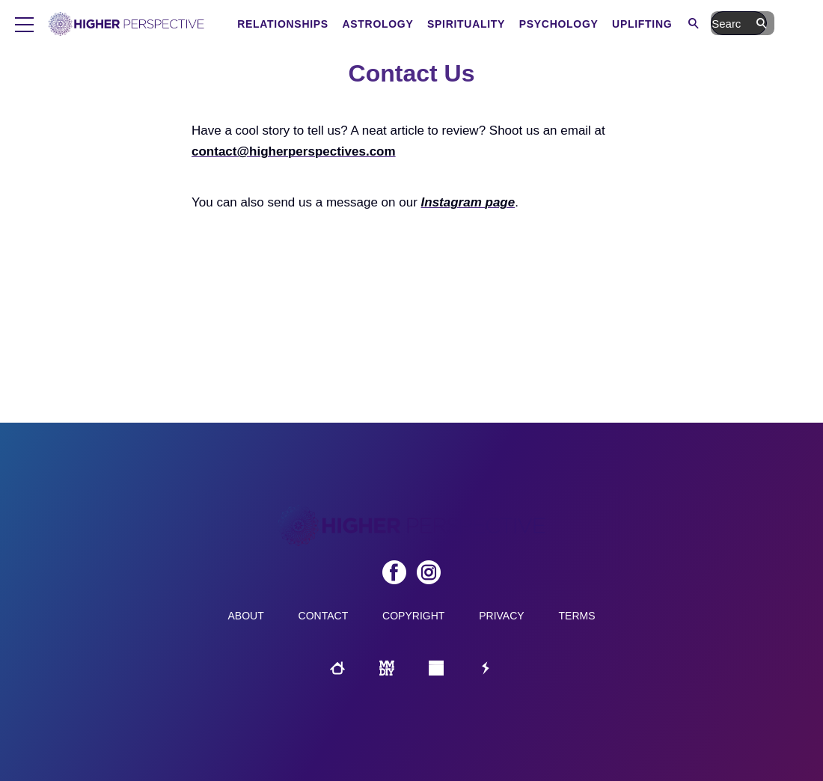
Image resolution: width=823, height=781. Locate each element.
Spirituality (530, 24)
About (245, 616)
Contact (324, 616)
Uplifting (705, 24)
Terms (577, 616)
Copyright (413, 616)
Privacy (501, 616)
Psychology (622, 24)
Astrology (441, 24)
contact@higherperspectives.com (294, 151)
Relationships (346, 24)
